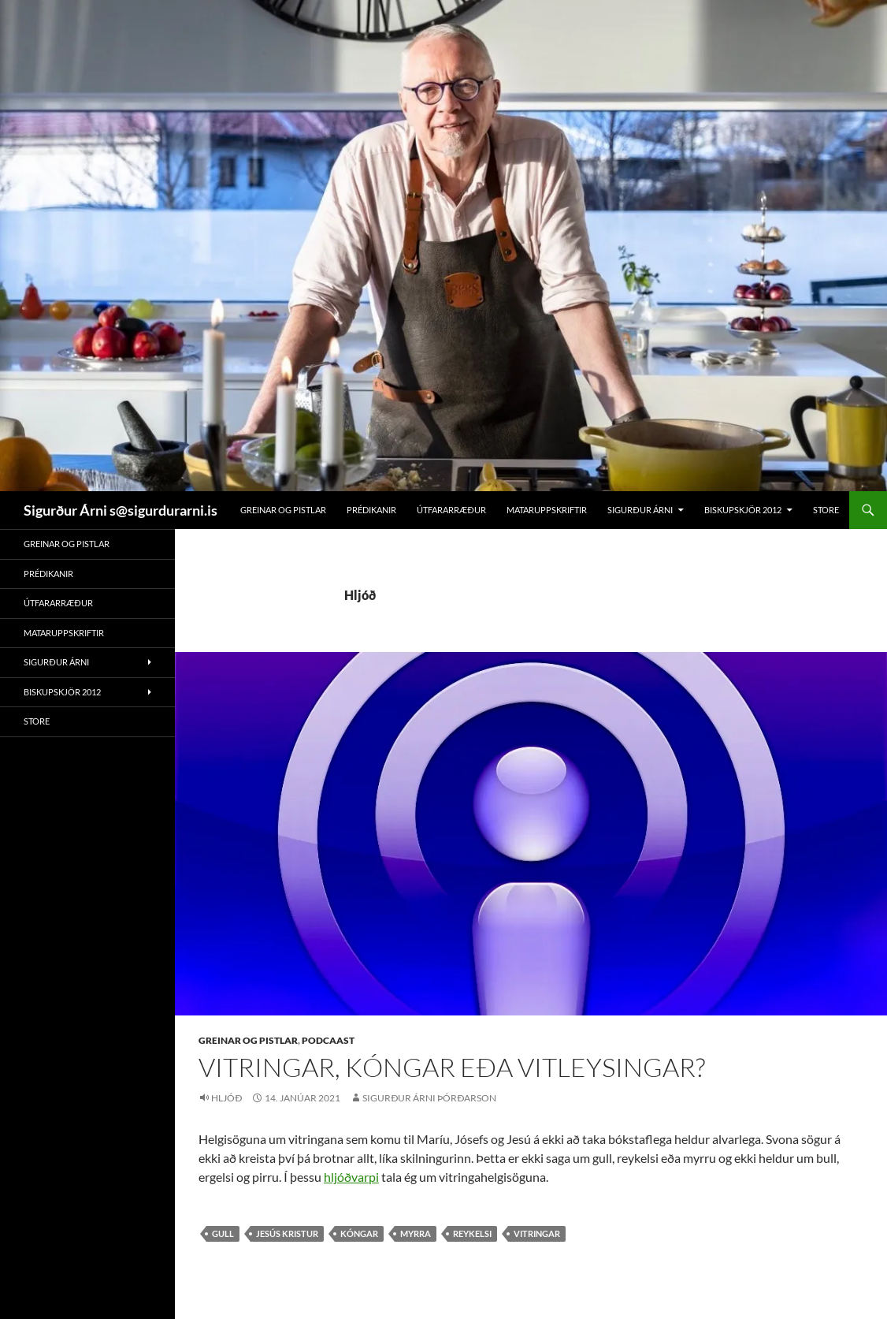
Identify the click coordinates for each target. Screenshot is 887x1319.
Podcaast (328, 1040)
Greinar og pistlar (283, 510)
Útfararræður (451, 510)
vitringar (537, 1233)
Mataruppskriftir (547, 510)
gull (223, 1233)
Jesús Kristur (287, 1233)
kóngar (359, 1233)
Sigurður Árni (640, 510)
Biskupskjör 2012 (742, 510)
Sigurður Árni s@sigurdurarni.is (120, 510)
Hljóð (226, 1098)
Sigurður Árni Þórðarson (429, 1098)
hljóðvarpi (351, 1176)
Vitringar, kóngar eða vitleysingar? (452, 1067)
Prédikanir (371, 510)
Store (826, 510)
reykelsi (472, 1233)
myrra (415, 1233)
